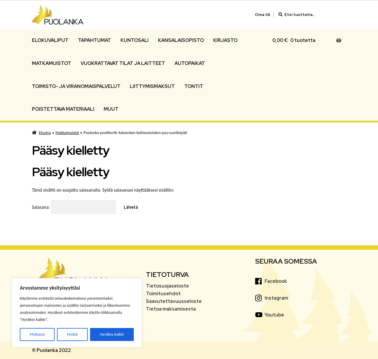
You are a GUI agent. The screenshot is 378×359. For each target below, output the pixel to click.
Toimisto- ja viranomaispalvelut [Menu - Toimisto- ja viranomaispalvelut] (76, 86)
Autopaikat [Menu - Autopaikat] (190, 63)
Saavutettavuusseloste (174, 301)
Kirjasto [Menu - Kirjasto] (225, 40)
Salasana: (74, 207)
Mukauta (37, 334)
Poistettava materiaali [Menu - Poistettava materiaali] (63, 109)
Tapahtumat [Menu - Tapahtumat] (94, 40)
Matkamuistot (67, 132)
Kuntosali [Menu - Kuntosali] (134, 40)
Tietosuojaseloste (167, 286)
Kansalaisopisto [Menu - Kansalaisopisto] (181, 40)
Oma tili (262, 14)
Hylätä (72, 334)
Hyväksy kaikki (112, 334)
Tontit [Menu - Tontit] (193, 86)
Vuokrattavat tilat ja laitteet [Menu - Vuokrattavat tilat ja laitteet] (123, 63)
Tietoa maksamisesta (171, 309)
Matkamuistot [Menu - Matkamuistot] (51, 63)
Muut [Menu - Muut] (111, 109)
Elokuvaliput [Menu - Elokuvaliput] (50, 40)
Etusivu (45, 132)
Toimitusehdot (163, 294)
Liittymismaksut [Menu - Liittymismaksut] (152, 86)
